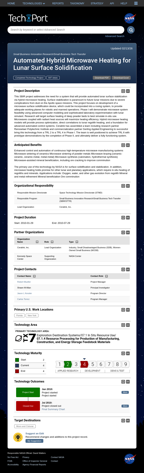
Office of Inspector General (34, 461)
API (112, 3)
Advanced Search (114, 36)
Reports (58, 3)
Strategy (97, 3)
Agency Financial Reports (34, 464)
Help (124, 3)
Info (123, 91)
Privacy (25, 457)
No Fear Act (13, 457)
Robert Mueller (24, 282)
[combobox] (66, 30)
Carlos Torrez (23, 299)
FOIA (10, 461)
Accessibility (13, 464)
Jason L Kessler (24, 293)
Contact (54, 461)
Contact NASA (57, 457)
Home (11, 3)
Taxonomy (77, 3)
